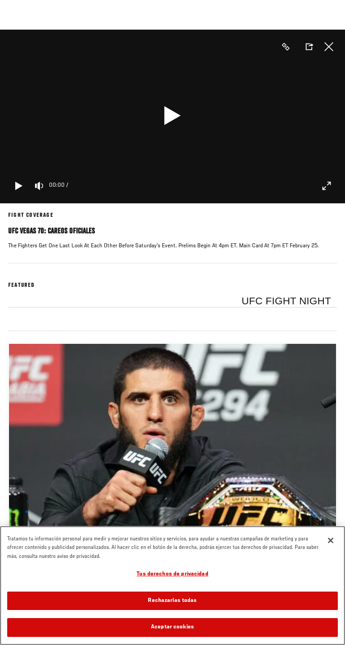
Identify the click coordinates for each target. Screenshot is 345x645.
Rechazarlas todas (172, 601)
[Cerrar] (331, 540)
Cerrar (328, 46)
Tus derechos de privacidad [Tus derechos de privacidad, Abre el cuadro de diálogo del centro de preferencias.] (172, 574)
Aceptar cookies (172, 627)
